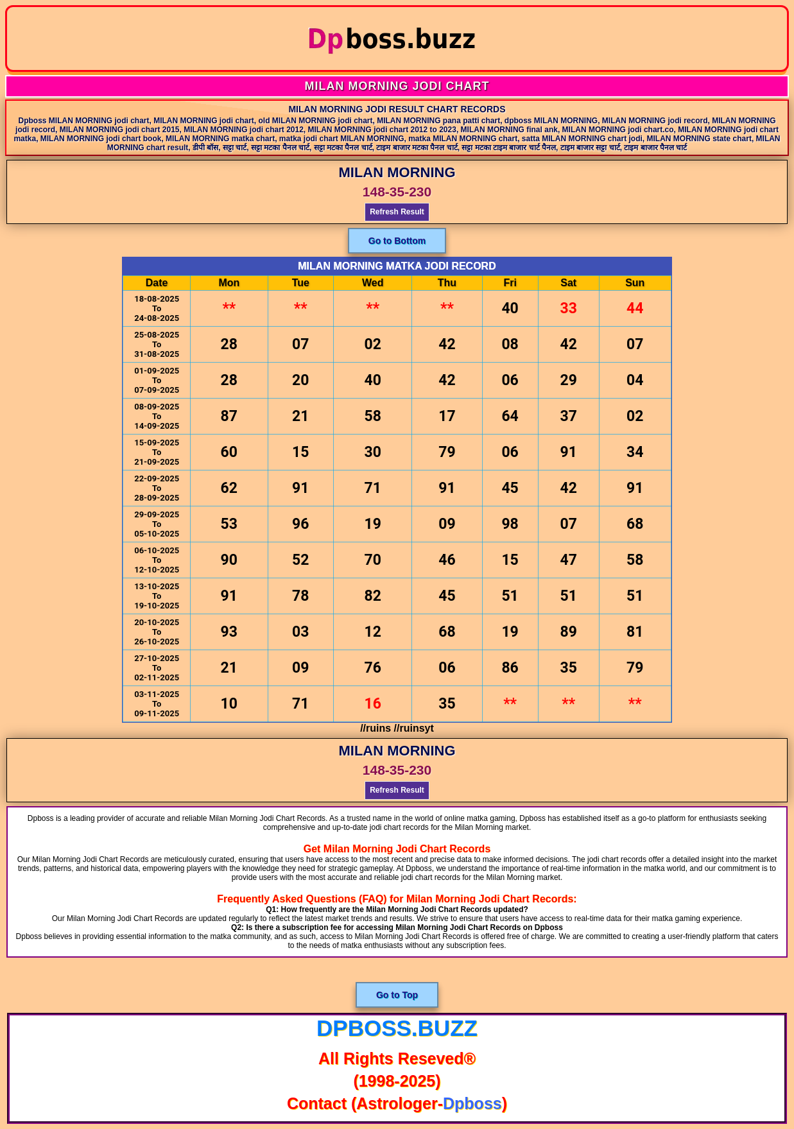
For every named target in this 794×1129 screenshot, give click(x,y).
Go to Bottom (397, 241)
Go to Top (397, 995)
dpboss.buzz (397, 1027)
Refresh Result (397, 211)
